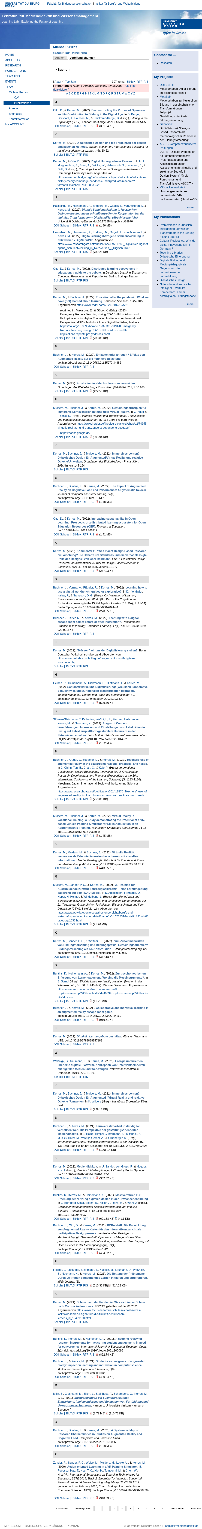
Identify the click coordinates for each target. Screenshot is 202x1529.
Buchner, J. (77, 297)
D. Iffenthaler (134, 591)
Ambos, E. (71, 165)
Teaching (12, 76)
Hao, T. (74, 1470)
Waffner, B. (95, 941)
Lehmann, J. (134, 165)
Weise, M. (92, 1462)
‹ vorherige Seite (83, 1508)
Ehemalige (15, 113)
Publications (15, 70)
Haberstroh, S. (116, 165)
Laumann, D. (123, 1269)
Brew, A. (85, 165)
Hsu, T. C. (87, 1470)
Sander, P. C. (78, 884)
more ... (192, 207)
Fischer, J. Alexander (126, 719)
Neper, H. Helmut (68, 896)
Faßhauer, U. (132, 892)
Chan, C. (89, 767)
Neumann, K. (83, 723)
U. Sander (108, 1166)
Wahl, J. (132, 1202)
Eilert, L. (89, 1393)
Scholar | (66, 126)
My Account (14, 124)
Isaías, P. (63, 595)
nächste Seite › (177, 1508)
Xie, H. (99, 1470)
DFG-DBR (166, 124)
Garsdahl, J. (65, 118)
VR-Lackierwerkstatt (172, 187)
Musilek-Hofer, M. (68, 1137)
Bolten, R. (92, 1202)
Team (67, 52)
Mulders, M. (60, 407)
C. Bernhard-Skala (72, 1202)
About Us (12, 60)
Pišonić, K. (64, 415)
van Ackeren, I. (133, 205)
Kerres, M (59, 142)
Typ (67, 81)
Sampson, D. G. (83, 595)
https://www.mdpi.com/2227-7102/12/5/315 (103, 305)
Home (9, 54)
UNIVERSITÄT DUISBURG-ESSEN (23, 5)
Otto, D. (58, 110)
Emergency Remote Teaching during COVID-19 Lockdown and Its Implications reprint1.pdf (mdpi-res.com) (98, 330)
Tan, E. (77, 767)
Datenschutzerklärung (44, 1525)
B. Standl (63, 981)
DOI (56, 126)
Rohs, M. (117, 1202)
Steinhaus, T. (104, 1393)
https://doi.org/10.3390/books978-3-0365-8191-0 (90, 326)
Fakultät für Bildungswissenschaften (69, 3)
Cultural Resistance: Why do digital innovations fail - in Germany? (177, 244)
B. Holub (88, 1133)
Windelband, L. (92, 896)
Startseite (58, 52)
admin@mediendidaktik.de (181, 1525)
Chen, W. (131, 1470)
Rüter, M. (74, 618)
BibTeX (130, 81)
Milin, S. (58, 1393)
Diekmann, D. (96, 683)
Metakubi (165, 96)
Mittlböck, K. (133, 1133)
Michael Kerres (79, 52)
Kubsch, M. (107, 1269)
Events (11, 81)
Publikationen (22, 103)
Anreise (13, 108)
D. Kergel (133, 114)
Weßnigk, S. (103, 719)
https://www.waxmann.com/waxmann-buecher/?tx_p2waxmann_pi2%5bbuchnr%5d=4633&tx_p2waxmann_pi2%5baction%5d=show (102, 993)
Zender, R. (59, 1462)
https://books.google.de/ (75, 432)
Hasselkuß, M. (62, 205)
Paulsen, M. (81, 118)
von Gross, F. (124, 1166)
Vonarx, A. (75, 587)
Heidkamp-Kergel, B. (107, 118)
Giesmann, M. (73, 1393)
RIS (146, 81)
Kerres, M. (73, 110)
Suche (64, 69)
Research (13, 65)
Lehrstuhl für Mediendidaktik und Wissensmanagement (50, 18)
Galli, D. (63, 169)
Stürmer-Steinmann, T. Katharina (73, 719)
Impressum (12, 1525)
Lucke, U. (122, 1462)
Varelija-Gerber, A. (92, 1137)
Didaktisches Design (172, 280)
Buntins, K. (75, 486)
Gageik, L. (116, 205)
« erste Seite (62, 1508)
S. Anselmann (114, 892)
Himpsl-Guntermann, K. (110, 1133)
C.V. (16, 97)
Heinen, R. (60, 683)
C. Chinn (66, 767)
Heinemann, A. (82, 205)
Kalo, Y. (103, 767)
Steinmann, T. (89, 1269)
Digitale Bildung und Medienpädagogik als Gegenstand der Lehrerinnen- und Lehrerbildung (173, 268)
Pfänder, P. (90, 587)
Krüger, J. (75, 759)
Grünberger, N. (117, 1137)
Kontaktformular (19, 119)
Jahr (73, 81)
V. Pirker (139, 411)
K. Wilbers (94, 1101)
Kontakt (74, 1525)
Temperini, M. (112, 1470)
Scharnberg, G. (123, 1393)
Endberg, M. (100, 205)
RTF (139, 81)
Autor (58, 81)
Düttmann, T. (115, 683)
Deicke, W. (98, 165)
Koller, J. (105, 1202)
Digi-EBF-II (167, 84)
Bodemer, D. (90, 759)
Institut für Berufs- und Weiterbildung (117, 3)
